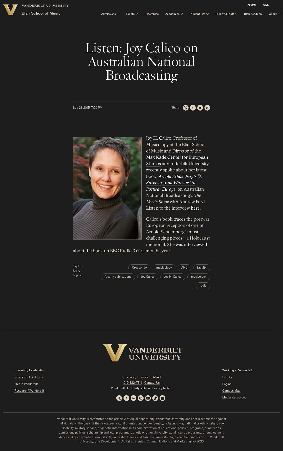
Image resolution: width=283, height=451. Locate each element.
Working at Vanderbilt (237, 370)
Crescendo (139, 268)
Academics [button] (172, 14)
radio (203, 286)
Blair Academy (253, 14)
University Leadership (29, 370)
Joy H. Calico (158, 138)
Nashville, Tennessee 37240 (141, 377)
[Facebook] (193, 108)
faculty (202, 268)
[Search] (276, 4)
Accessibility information (76, 437)
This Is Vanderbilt (26, 384)
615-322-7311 (132, 383)
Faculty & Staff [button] (224, 14)
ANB (184, 268)
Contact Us (152, 383)
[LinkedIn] (207, 108)
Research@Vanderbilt (29, 391)
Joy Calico (148, 277)
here (195, 208)
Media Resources (234, 397)
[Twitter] (186, 108)
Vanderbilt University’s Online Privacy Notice (141, 388)
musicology (164, 268)
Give (266, 5)
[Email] (200, 108)
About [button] (273, 14)
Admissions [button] (108, 14)
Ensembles (152, 14)
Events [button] (130, 14)
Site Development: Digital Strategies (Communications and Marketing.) (144, 441)
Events (227, 377)
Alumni (252, 5)
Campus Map (231, 391)
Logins (226, 384)
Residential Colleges (28, 377)
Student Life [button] (197, 14)
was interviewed (191, 244)
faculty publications (118, 277)
